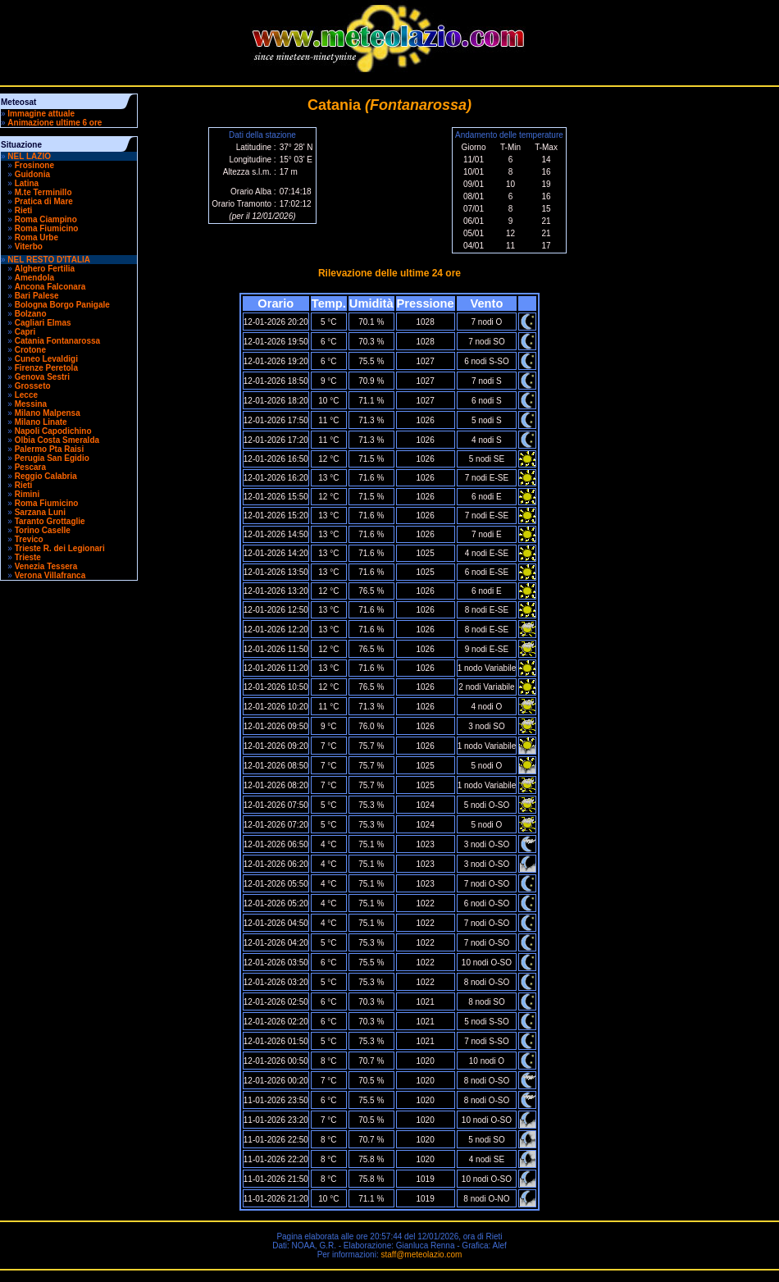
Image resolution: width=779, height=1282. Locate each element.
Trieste (28, 557)
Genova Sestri (42, 376)
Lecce (26, 394)
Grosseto (33, 385)
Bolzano (31, 313)
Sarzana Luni (40, 512)
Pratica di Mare (44, 201)
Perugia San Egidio (52, 458)
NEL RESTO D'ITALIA (48, 259)
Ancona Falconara (50, 286)
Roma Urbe (36, 237)
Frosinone (34, 165)
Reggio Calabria (46, 476)
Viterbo (29, 246)
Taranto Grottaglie (50, 521)
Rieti (24, 210)
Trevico (29, 539)
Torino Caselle (43, 530)
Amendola (34, 277)
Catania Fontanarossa (57, 340)
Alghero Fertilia (45, 268)
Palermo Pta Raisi (49, 449)
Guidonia (32, 174)
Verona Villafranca (50, 575)
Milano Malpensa (47, 412)
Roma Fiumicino (47, 228)
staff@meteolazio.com (421, 1254)
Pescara (30, 467)
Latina (27, 183)
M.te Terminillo (43, 192)
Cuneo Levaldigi (46, 358)
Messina (31, 403)
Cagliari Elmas (43, 322)
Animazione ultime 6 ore (54, 122)
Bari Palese (37, 295)
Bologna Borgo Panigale (62, 304)
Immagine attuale (41, 113)
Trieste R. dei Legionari (60, 548)
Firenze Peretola (46, 367)
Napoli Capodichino (53, 431)
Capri (25, 331)
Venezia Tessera (46, 566)
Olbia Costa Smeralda (57, 440)
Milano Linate (41, 422)
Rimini (27, 494)
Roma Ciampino (46, 219)
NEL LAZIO (29, 156)
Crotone (30, 349)
